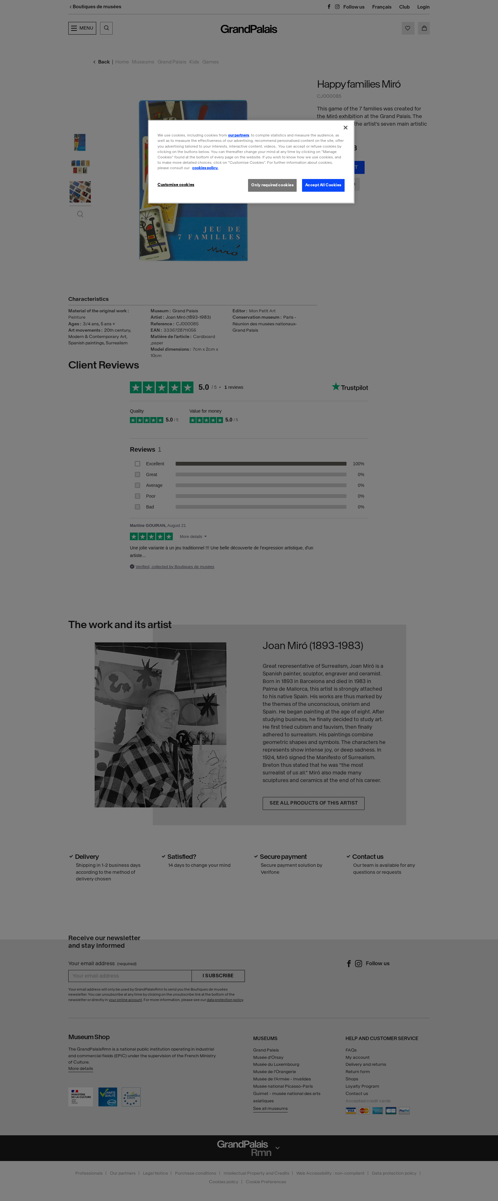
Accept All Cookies (323, 185)
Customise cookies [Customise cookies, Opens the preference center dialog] (176, 185)
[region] (251, 161)
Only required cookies (272, 185)
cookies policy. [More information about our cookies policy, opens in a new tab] (205, 168)
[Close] (346, 128)
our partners (238, 135)
